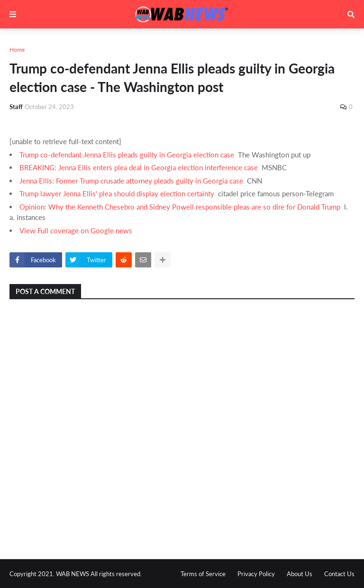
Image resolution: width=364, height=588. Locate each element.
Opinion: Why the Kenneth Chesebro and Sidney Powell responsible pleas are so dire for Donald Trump (179, 206)
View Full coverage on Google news (75, 230)
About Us (299, 574)
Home (17, 49)
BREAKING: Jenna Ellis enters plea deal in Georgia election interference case (138, 167)
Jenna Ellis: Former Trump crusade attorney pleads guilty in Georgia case (131, 180)
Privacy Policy (256, 574)
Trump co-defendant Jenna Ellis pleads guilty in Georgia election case (126, 154)
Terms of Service (203, 574)
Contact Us (339, 574)
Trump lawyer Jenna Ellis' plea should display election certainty (116, 193)
